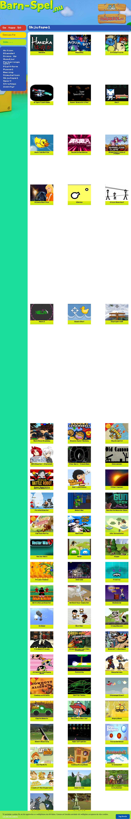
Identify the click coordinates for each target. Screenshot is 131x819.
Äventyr (9, 87)
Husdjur (9, 59)
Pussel (8, 69)
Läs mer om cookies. (10, 816)
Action (8, 50)
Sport (7, 81)
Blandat (9, 53)
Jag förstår (122, 816)
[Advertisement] (80, 71)
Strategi (9, 84)
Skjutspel (10, 78)
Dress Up (10, 56)
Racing (8, 72)
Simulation (11, 75)
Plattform (10, 66)
